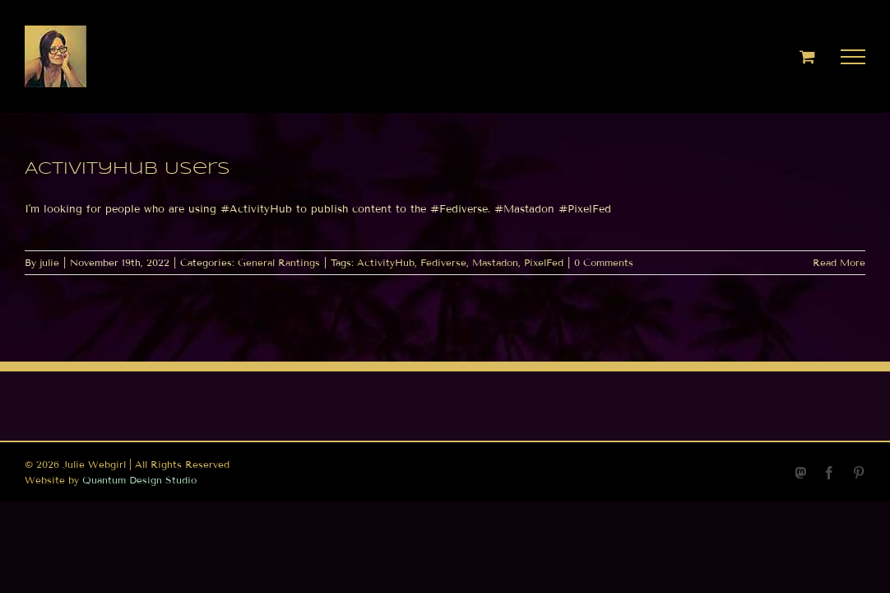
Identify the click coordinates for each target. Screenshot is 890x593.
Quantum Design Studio (139, 480)
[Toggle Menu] (853, 56)
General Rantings (279, 262)
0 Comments (603, 262)
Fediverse (443, 262)
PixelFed (543, 262)
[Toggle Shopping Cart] (807, 56)
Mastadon (495, 262)
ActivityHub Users (127, 169)
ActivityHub (386, 262)
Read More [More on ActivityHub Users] (839, 262)
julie (49, 262)
